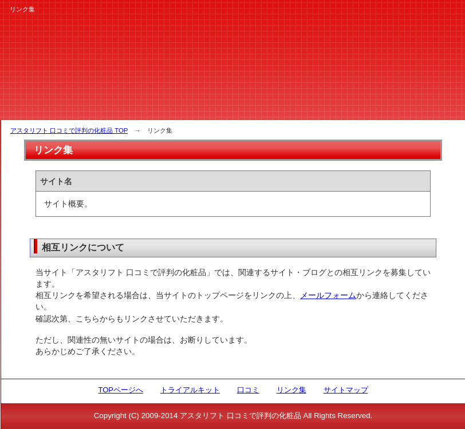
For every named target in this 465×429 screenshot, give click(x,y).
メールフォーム (328, 295)
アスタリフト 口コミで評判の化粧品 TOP (69, 130)
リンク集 (291, 390)
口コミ (248, 390)
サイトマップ (346, 390)
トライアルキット (190, 390)
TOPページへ (120, 390)
